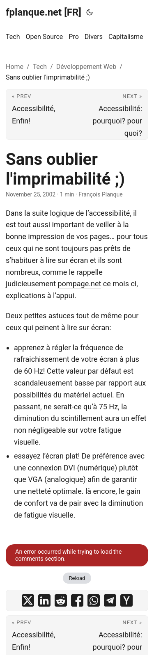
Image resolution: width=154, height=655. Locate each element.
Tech (40, 67)
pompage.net (79, 283)
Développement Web (86, 67)
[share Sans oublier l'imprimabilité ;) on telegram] (110, 600)
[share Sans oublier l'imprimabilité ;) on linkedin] (44, 600)
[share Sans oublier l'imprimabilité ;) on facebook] (77, 600)
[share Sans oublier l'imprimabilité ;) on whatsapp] (93, 600)
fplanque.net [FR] (43, 12)
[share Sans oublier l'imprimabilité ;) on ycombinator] (126, 600)
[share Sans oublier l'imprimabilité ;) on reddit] (61, 600)
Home (14, 67)
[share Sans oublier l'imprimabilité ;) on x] (28, 600)
